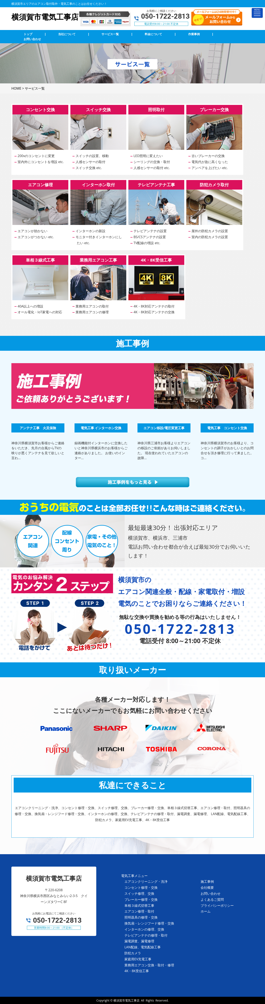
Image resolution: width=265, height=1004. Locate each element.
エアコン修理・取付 (139, 911)
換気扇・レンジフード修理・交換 (149, 923)
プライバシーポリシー (217, 905)
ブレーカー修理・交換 (141, 899)
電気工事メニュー (134, 875)
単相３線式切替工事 (139, 905)
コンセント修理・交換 (141, 887)
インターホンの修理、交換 (144, 929)
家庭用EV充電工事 (137, 959)
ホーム (206, 911)
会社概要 (207, 887)
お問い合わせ (210, 893)
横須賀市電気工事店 (126, 1000)
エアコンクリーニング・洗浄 (145, 881)
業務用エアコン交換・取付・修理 (149, 965)
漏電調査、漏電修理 (139, 941)
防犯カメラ (132, 953)
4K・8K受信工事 (136, 971)
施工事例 (207, 881)
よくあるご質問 (212, 899)
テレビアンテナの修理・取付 (145, 935)
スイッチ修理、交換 (139, 893)
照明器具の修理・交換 (141, 917)
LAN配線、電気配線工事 (142, 947)
